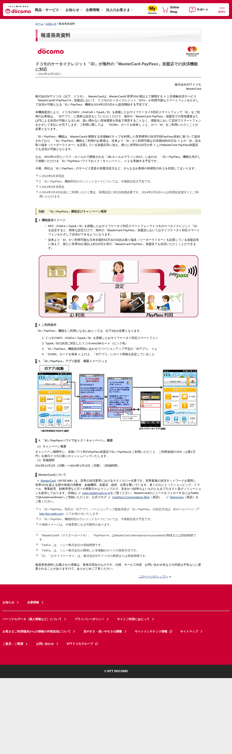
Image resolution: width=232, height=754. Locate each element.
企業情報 (92, 10)
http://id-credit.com (51, 513)
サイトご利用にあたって (133, 619)
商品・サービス (47, 10)
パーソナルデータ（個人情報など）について (32, 619)
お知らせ (72, 10)
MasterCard (48, 480)
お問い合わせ (45, 644)
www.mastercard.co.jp (96, 492)
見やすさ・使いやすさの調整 (102, 631)
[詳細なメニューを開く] (222, 9)
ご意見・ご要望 (12, 644)
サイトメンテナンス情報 (154, 631)
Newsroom (177, 497)
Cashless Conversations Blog (131, 497)
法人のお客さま (118, 10)
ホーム (39, 23)
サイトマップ (189, 631)
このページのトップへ (153, 576)
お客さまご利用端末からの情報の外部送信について (36, 631)
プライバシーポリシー (89, 619)
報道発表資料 (55, 35)
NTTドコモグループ (82, 644)
